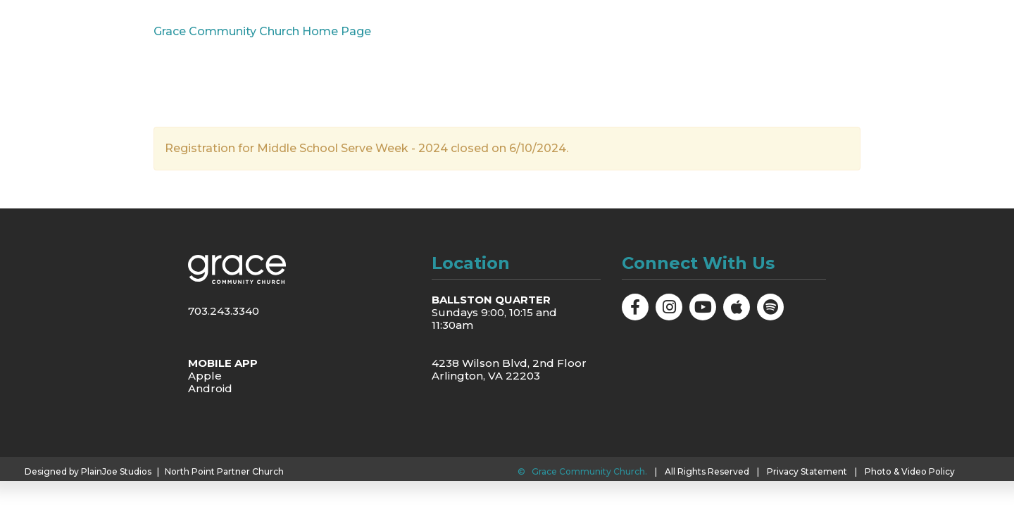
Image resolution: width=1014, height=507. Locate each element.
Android (210, 388)
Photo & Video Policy (910, 471)
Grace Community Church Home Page (262, 31)
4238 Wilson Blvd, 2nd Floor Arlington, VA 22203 (509, 369)
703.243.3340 (223, 311)
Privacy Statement (807, 471)
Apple (205, 375)
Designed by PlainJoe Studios (88, 472)
